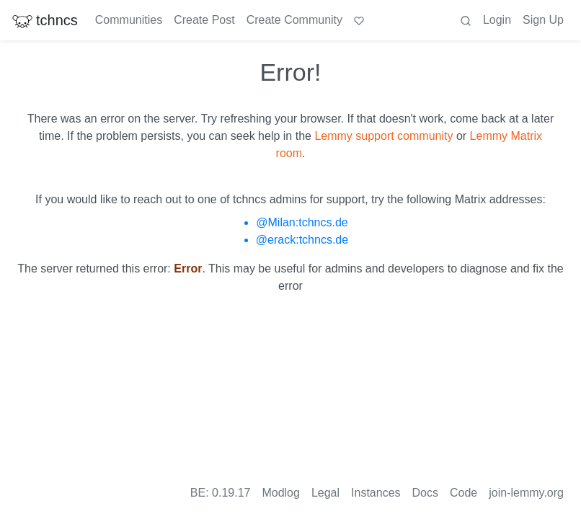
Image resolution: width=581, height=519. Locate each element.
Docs (425, 493)
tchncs (45, 20)
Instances (375, 493)
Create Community (294, 20)
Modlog (280, 493)
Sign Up (543, 20)
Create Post (204, 20)
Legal (325, 493)
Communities (128, 20)
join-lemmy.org (526, 493)
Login (497, 20)
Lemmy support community (383, 136)
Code (463, 493)
